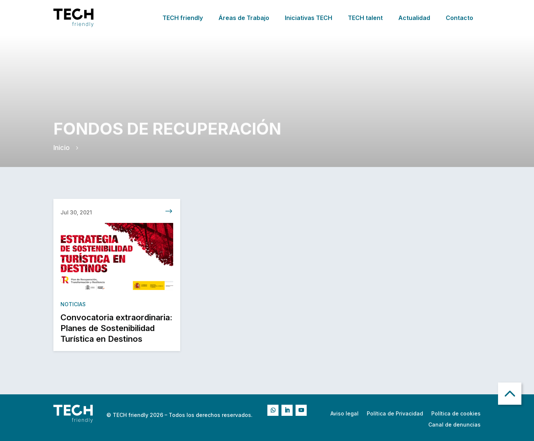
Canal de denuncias (454, 425)
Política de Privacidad (395, 414)
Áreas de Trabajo (243, 17)
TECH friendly (182, 17)
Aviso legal (344, 414)
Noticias (73, 306)
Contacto (459, 17)
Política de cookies (456, 414)
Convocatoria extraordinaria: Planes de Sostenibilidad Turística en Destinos (116, 330)
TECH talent (365, 17)
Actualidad (414, 17)
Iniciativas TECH (308, 17)
